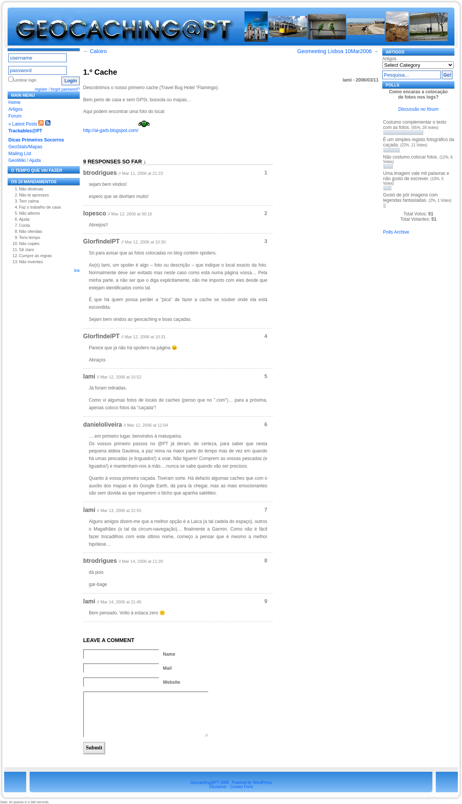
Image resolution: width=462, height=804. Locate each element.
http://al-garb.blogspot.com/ (110, 130)
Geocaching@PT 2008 (209, 782)
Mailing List (19, 153)
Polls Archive (396, 232)
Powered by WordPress (252, 782)
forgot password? (65, 89)
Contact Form (241, 787)
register (41, 89)
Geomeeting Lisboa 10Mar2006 (334, 51)
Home (14, 102)
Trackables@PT (25, 130)
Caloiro (98, 51)
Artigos (15, 109)
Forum (15, 116)
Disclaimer (218, 787)
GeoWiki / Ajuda (24, 160)
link (77, 271)
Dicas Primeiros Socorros (36, 140)
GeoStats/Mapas (25, 146)
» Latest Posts (22, 124)
